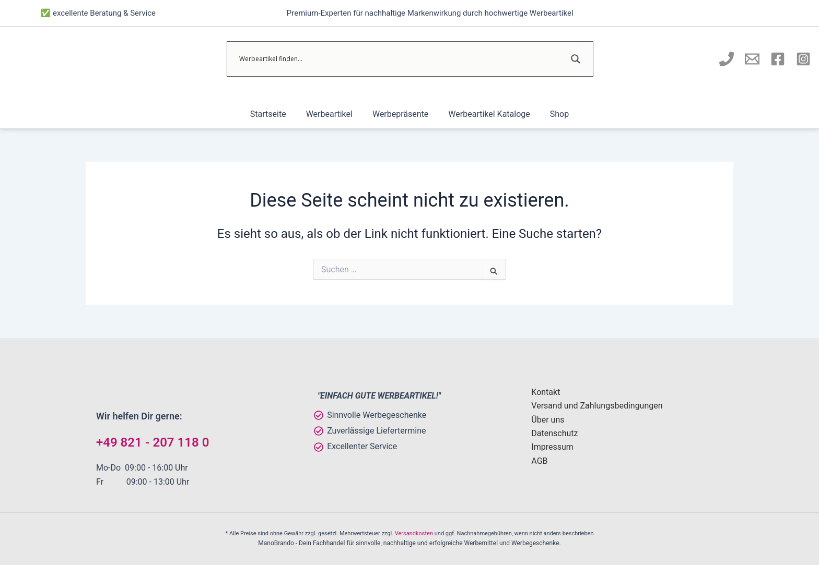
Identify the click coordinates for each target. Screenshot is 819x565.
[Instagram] (803, 59)
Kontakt (545, 392)
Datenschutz (554, 433)
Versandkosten (414, 533)
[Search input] (399, 59)
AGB (539, 461)
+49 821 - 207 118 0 (152, 442)
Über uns (547, 420)
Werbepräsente (400, 114)
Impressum (552, 447)
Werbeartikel (332, 114)
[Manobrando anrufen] (726, 59)
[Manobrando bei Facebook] (777, 59)
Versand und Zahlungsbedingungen (596, 406)
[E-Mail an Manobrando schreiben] (752, 59)
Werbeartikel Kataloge (485, 114)
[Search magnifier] (576, 59)
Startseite (274, 114)
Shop (553, 114)
